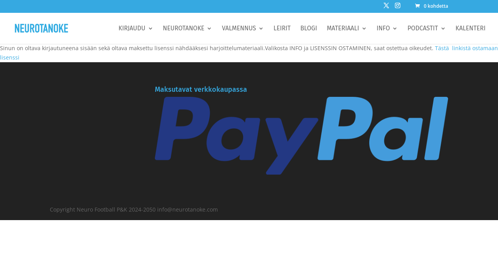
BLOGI (308, 29)
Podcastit (422, 29)
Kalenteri (471, 29)
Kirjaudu (132, 29)
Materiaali (343, 29)
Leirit (282, 29)
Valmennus (239, 29)
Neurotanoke (184, 29)
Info (383, 29)
